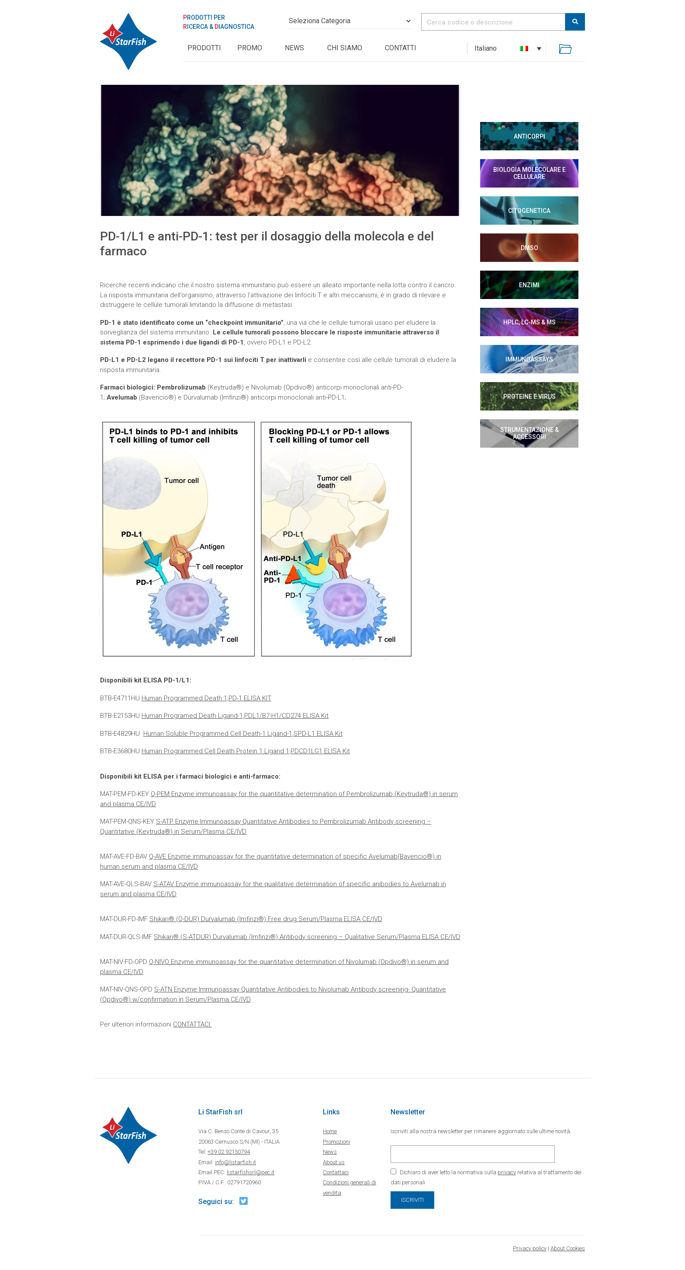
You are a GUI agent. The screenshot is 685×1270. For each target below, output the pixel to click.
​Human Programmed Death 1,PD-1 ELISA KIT (206, 698)
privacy (507, 1172)
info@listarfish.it (235, 1162)
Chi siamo (344, 48)
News (294, 48)
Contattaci (336, 1172)
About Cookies (567, 1248)
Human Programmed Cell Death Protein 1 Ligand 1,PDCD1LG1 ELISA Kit (246, 751)
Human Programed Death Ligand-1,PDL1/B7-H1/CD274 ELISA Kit (235, 716)
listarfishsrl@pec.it (250, 1172)
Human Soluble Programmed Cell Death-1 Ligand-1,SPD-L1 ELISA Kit (242, 734)
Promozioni (336, 1141)
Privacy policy (530, 1248)
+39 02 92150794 (229, 1151)
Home (330, 1131)
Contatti (400, 48)
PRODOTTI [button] (204, 48)
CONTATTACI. (192, 1024)
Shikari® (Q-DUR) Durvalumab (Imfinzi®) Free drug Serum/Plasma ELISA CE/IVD (265, 919)
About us (334, 1162)
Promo (249, 48)
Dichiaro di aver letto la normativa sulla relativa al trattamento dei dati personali (486, 1177)
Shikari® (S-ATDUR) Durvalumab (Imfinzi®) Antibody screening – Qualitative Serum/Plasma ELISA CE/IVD (307, 937)
